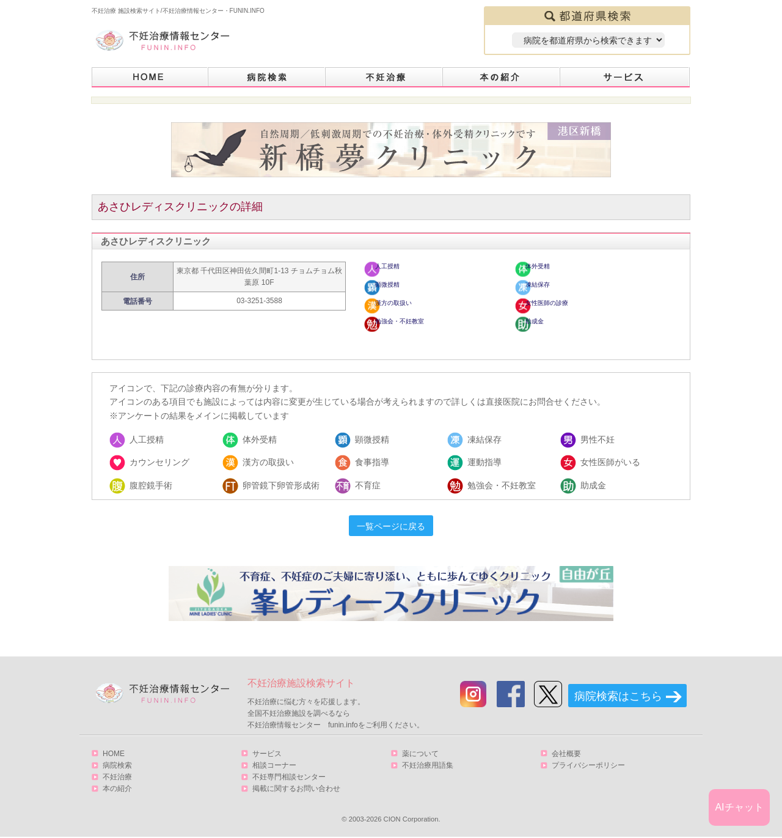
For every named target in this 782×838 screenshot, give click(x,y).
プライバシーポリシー (588, 765)
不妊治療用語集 (427, 765)
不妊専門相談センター (289, 777)
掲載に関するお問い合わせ (296, 788)
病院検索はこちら (618, 696)
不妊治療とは (384, 77)
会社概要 (566, 753)
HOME (150, 77)
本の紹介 (501, 77)
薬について (420, 753)
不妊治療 (117, 777)
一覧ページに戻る (391, 526)
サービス (625, 77)
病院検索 (267, 77)
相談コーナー (274, 765)
